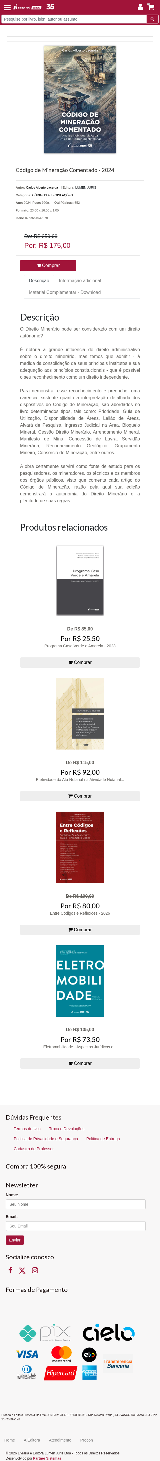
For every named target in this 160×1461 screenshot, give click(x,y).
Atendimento (60, 1440)
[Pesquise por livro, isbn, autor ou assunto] (73, 19)
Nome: (12, 1195)
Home (9, 1440)
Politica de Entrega (103, 1138)
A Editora (32, 1440)
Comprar (48, 265)
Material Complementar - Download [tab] (65, 292)
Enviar (15, 1240)
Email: (12, 1216)
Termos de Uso (27, 1128)
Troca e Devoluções (66, 1128)
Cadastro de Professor (34, 1148)
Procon (86, 1440)
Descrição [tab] (39, 280)
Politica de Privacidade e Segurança (46, 1138)
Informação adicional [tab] (80, 280)
